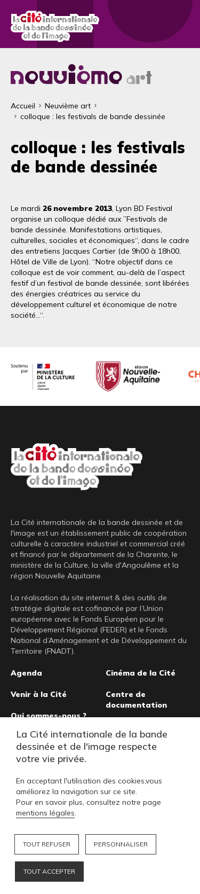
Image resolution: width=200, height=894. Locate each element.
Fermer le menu (178, 26)
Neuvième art (68, 106)
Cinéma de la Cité (140, 673)
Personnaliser (121, 844)
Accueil (23, 106)
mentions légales (45, 813)
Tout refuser (46, 844)
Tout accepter (49, 871)
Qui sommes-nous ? (48, 715)
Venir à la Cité (39, 694)
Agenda (26, 673)
